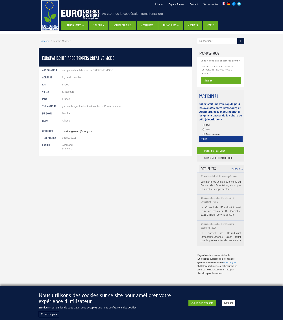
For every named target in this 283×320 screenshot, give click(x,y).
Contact (194, 4)
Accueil (45, 41)
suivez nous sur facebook (218, 158)
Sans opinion (211, 134)
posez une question (214, 151)
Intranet (159, 4)
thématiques (171, 25)
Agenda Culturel (123, 25)
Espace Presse (176, 4)
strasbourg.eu (229, 262)
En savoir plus (49, 314)
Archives (193, 25)
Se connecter (210, 4)
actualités (147, 25)
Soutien (98, 25)
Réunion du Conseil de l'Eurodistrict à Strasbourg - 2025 (217, 200)
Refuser (228, 302)
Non (206, 129)
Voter (204, 138)
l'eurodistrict (75, 25)
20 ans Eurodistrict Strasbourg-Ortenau (219, 176)
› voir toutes (237, 169)
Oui (206, 125)
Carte (210, 25)
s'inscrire (207, 80)
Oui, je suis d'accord (202, 302)
